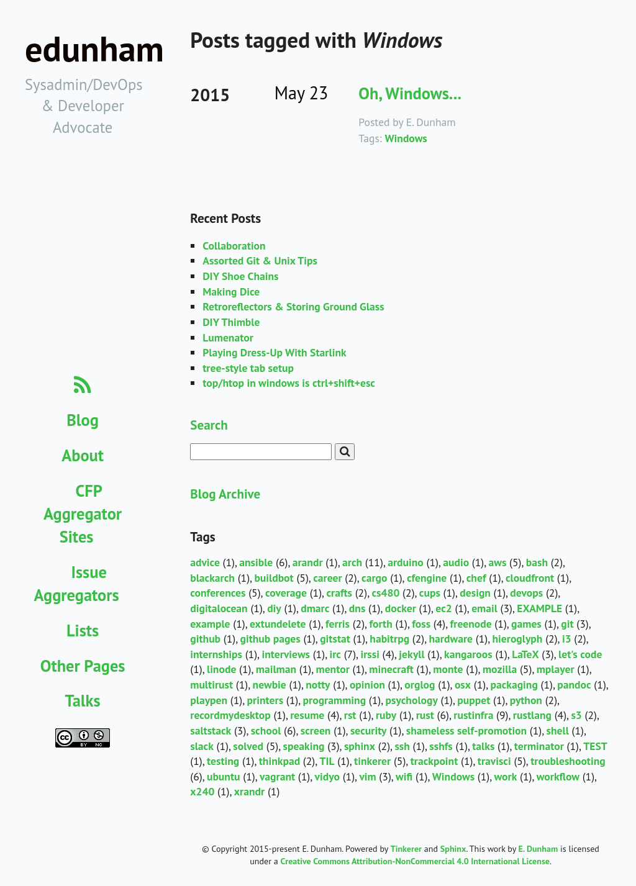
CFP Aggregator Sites (82, 513)
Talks (83, 700)
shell (558, 730)
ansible (256, 562)
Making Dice (231, 291)
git (567, 624)
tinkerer (372, 761)
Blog (82, 419)
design (475, 592)
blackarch (212, 578)
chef (476, 578)
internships (216, 654)
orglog (419, 684)
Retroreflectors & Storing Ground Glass (293, 306)
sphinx (359, 746)
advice (205, 562)
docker (400, 608)
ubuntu (223, 776)
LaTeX (525, 654)
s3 (576, 715)
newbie (269, 684)
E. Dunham (538, 848)
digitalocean (218, 608)
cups (429, 592)
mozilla (500, 669)
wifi (404, 776)
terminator (539, 746)
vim (367, 776)
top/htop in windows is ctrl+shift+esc (288, 383)
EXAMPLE (539, 608)
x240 (202, 791)
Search (208, 424)
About (82, 455)
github (205, 638)
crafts (339, 592)
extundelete (278, 624)
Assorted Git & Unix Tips (259, 260)
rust (425, 715)
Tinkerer (406, 848)
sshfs (441, 746)
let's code (580, 654)
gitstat (335, 638)
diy (274, 608)
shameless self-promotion (466, 730)
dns (357, 608)
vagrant (277, 776)
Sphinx (453, 848)
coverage (286, 592)
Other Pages (82, 665)
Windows (405, 138)
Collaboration (233, 245)
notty (318, 684)
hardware (451, 638)
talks (483, 746)
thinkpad (279, 761)
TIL (327, 761)
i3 (566, 638)
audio (456, 562)
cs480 (385, 592)
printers (265, 700)
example (210, 624)
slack (202, 746)
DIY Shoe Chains (240, 276)
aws (498, 562)
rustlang (532, 715)
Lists (82, 630)
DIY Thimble (231, 322)
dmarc (315, 608)
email (484, 608)
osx (463, 684)
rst (350, 715)
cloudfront (530, 578)
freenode (471, 624)
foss (421, 624)
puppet (473, 700)
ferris (337, 624)
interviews (285, 654)
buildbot (273, 578)
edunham (94, 48)
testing (223, 761)
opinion (367, 684)
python (526, 700)
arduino (406, 562)
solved (248, 746)
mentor (333, 669)
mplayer (556, 669)
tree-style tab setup (248, 368)
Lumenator (227, 337)
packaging (513, 684)
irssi (369, 654)
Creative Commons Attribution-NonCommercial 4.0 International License (415, 861)
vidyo (327, 776)
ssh (401, 746)
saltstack (210, 730)
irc (335, 654)
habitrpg (389, 638)
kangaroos (468, 654)
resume (307, 715)
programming (334, 700)
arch (352, 562)
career (327, 578)
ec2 (443, 608)
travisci (494, 761)
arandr (308, 562)
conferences (217, 592)
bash (537, 562)
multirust (211, 684)
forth (380, 624)
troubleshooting (568, 761)
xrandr (249, 791)
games (526, 624)
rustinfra (473, 715)
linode (221, 669)
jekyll (411, 654)
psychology (412, 700)
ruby (386, 715)
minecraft (391, 669)
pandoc (574, 684)
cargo (374, 578)
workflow (558, 776)
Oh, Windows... (409, 93)
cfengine (427, 578)
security (368, 730)
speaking (303, 746)
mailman (276, 669)
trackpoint (434, 761)
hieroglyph (517, 638)
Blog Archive (225, 493)
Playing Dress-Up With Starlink (274, 352)
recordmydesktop (230, 715)
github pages (270, 638)
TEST (595, 746)
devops (526, 592)
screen (316, 730)
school (266, 730)
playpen (208, 700)
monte (448, 669)
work (505, 776)
